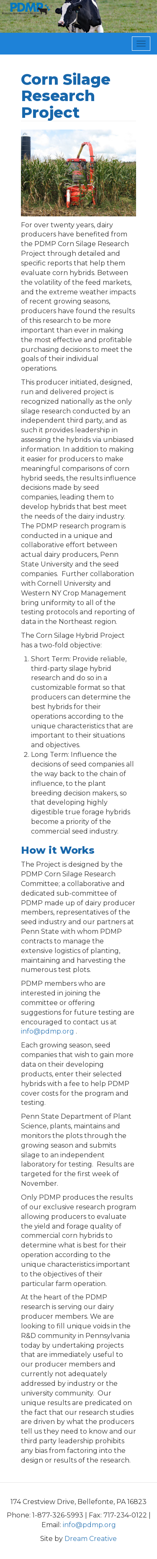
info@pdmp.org (47, 1031)
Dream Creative (90, 1539)
